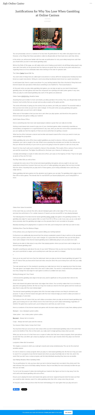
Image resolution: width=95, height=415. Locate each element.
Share (16, 389)
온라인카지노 (25, 96)
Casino (22, 73)
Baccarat (16, 318)
